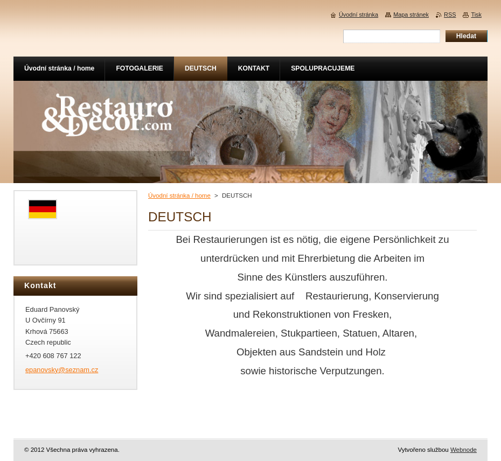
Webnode (463, 449)
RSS (450, 14)
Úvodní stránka (358, 14)
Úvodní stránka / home (179, 195)
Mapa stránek (411, 14)
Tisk (476, 14)
